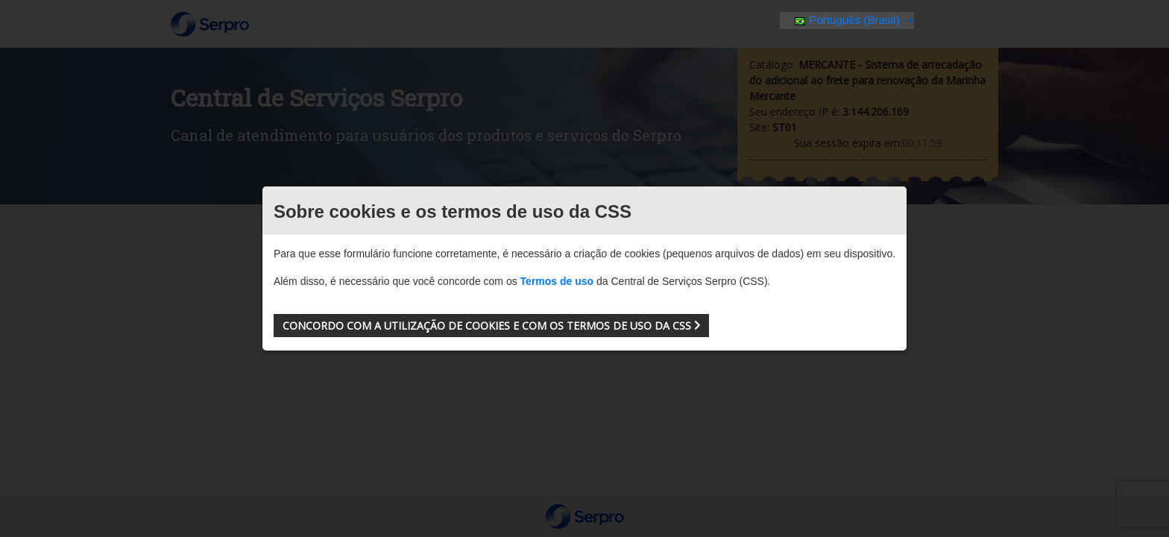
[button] (491, 325)
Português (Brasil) (848, 19)
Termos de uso (557, 281)
